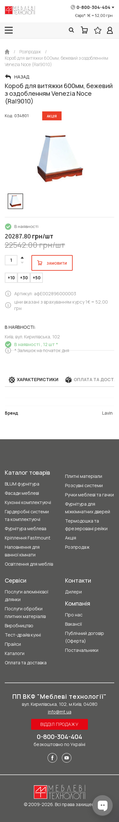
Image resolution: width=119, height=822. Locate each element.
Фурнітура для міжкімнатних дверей (87, 508)
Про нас (74, 615)
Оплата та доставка (26, 663)
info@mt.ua (59, 712)
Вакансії (73, 624)
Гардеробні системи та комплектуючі (27, 515)
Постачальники (81, 650)
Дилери (73, 592)
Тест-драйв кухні (23, 635)
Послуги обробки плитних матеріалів (25, 612)
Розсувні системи (84, 485)
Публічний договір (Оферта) (84, 637)
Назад (22, 77)
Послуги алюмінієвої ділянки (26, 595)
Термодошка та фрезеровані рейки (86, 525)
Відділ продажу (59, 724)
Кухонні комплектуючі (28, 502)
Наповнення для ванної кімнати (22, 551)
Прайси (13, 644)
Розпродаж (77, 547)
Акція (70, 538)
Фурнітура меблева (25, 528)
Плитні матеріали (83, 476)
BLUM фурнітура (22, 484)
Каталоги (14, 653)
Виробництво (19, 625)
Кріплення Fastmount (27, 538)
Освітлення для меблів (29, 564)
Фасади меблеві (22, 493)
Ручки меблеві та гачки (89, 495)
